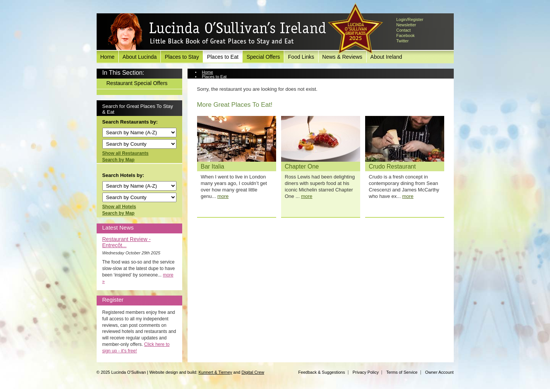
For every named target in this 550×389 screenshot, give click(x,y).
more (223, 196)
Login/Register (410, 19)
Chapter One (302, 166)
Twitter (402, 41)
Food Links (301, 57)
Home (107, 57)
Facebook (405, 35)
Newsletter (406, 25)
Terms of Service (401, 372)
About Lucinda (140, 57)
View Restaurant (217, 81)
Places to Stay (182, 57)
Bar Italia (213, 166)
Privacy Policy (366, 372)
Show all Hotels (119, 206)
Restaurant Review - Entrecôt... (126, 242)
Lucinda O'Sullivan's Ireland (217, 32)
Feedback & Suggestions (321, 372)
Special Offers (263, 57)
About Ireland (386, 57)
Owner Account (439, 372)
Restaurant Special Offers (137, 83)
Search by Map (118, 159)
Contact (403, 30)
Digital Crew (252, 372)
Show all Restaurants (125, 153)
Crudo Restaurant (392, 166)
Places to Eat (223, 57)
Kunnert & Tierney (215, 372)
